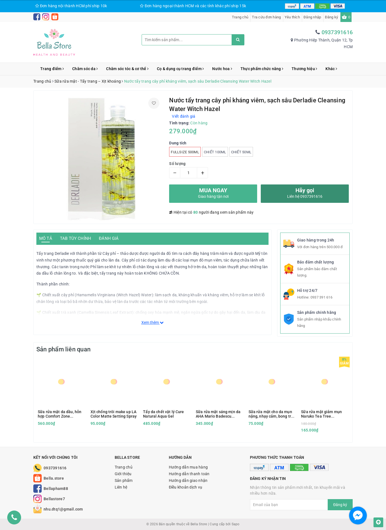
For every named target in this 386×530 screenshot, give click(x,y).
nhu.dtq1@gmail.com (63, 509)
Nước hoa (222, 68)
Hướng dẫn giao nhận (188, 480)
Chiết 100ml (215, 152)
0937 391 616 (321, 297)
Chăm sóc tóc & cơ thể (127, 68)
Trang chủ (240, 17)
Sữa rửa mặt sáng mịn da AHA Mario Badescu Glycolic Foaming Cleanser (218, 414)
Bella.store (54, 478)
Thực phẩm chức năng (261, 68)
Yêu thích (292, 17)
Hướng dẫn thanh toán (189, 474)
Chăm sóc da (85, 68)
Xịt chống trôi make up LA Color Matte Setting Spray (114, 414)
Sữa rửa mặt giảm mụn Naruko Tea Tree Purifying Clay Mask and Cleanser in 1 (322, 414)
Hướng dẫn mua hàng (188, 467)
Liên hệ (121, 487)
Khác (331, 68)
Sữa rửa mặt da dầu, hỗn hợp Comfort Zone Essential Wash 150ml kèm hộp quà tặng (59, 414)
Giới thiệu (123, 474)
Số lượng (177, 163)
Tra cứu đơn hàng (266, 17)
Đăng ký (331, 17)
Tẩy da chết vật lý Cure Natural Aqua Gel (163, 414)
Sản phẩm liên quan (63, 349)
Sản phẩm (124, 480)
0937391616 (337, 32)
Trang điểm (52, 68)
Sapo (236, 524)
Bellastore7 (54, 499)
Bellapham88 (56, 488)
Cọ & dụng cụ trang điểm (180, 68)
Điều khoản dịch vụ (185, 487)
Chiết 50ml (241, 152)
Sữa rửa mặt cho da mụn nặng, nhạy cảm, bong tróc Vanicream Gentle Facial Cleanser (272, 414)
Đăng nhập (312, 17)
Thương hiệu (304, 68)
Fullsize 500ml (185, 152)
